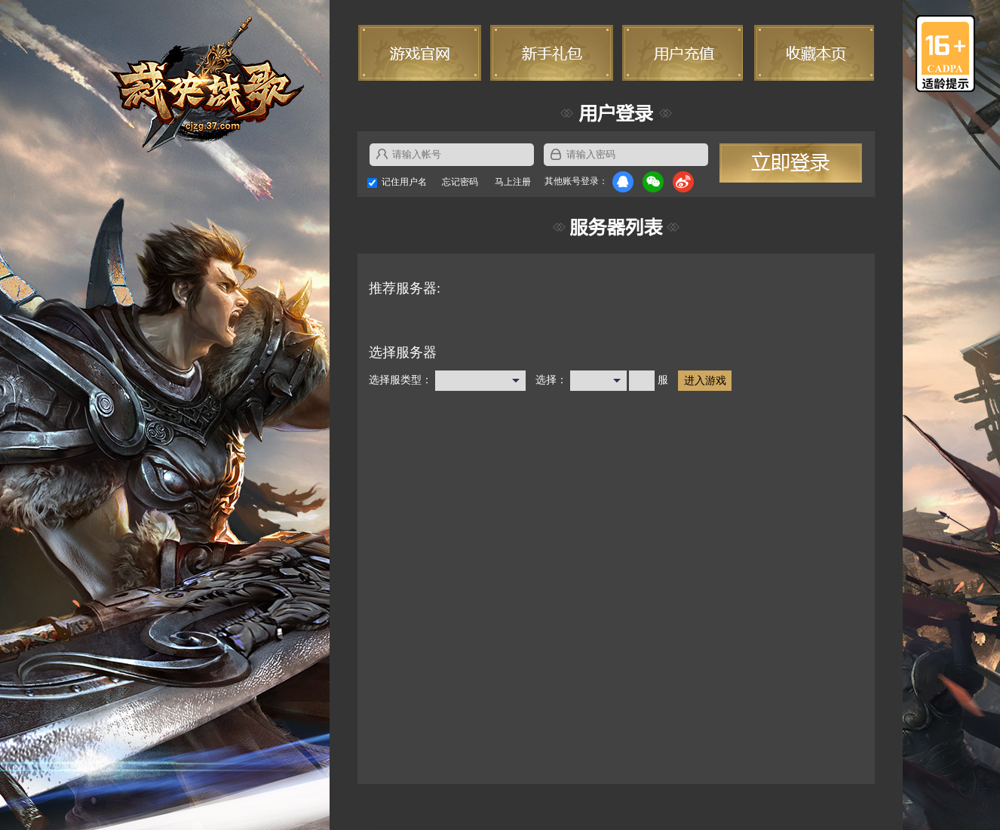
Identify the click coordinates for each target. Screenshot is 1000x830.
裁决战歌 (206, 85)
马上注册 (513, 182)
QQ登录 (622, 181)
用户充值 (681, 53)
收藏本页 (812, 53)
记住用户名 (404, 182)
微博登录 (683, 181)
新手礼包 (551, 53)
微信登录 (653, 181)
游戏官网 (420, 53)
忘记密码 (460, 182)
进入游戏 (705, 380)
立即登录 (790, 163)
